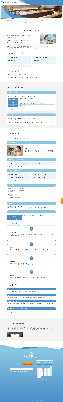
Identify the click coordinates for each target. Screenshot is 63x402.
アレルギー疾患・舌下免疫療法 (45, 20)
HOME (2, 18)
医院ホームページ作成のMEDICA (40, 400)
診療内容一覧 (9, 20)
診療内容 (5, 18)
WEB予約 (61, 201)
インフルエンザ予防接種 (28, 22)
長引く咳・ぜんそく (27, 20)
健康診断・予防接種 (10, 22)
